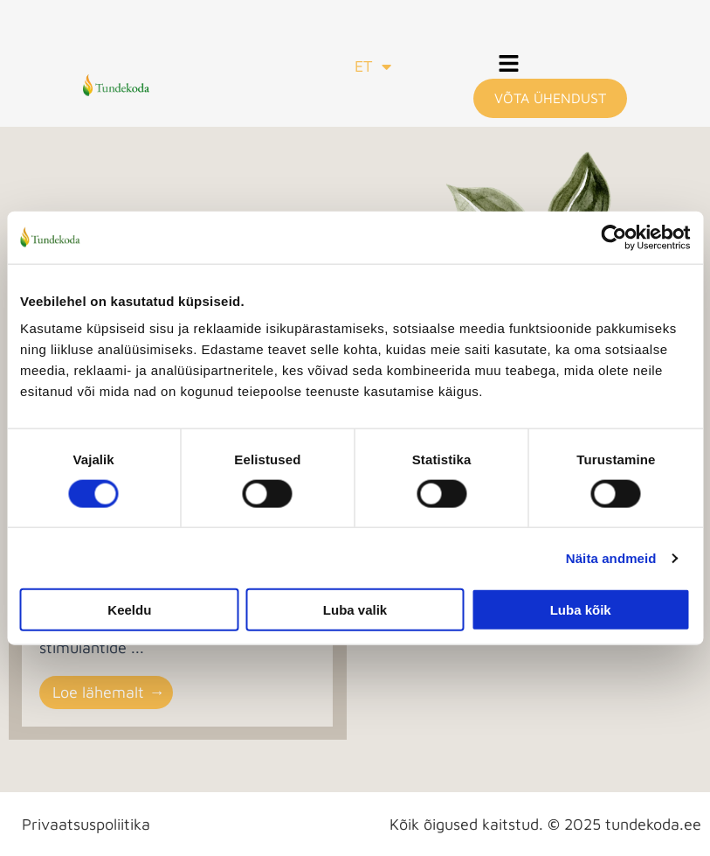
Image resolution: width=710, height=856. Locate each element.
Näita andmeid (611, 557)
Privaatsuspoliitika (86, 824)
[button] (509, 65)
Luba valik (355, 609)
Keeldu (129, 609)
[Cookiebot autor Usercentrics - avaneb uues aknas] (613, 237)
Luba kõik (580, 609)
